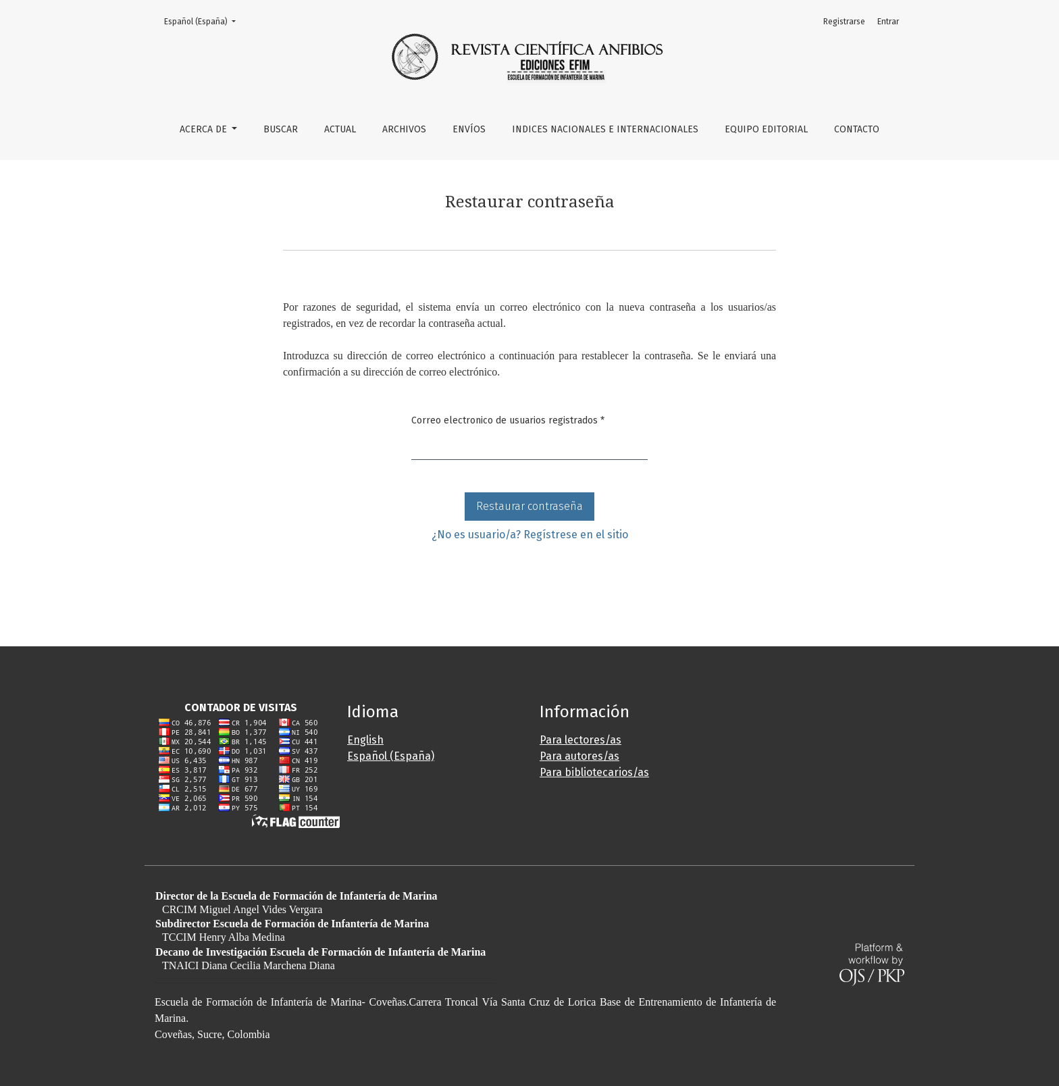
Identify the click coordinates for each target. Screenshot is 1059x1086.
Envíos (469, 129)
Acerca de (205, 129)
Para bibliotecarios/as (594, 772)
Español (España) (203, 20)
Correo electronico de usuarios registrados (507, 419)
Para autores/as (579, 756)
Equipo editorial (766, 129)
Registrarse (844, 21)
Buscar (280, 129)
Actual (340, 129)
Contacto (856, 129)
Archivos (404, 129)
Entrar (888, 21)
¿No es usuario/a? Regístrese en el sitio (530, 534)
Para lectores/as (580, 739)
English (365, 739)
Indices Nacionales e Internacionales (605, 129)
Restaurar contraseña (529, 506)
